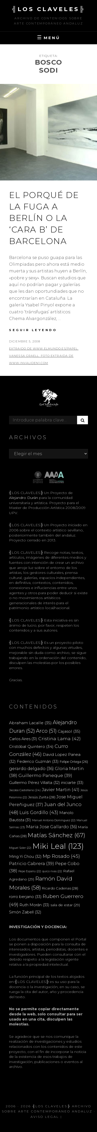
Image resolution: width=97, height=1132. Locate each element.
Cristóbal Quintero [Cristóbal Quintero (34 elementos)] (31, 746)
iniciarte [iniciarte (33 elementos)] (72, 782)
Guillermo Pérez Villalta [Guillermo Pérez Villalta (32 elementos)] (34, 782)
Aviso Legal (45, 1117)
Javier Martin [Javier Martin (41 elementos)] (60, 789)
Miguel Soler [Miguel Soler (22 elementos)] (20, 848)
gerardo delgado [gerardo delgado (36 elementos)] (31, 768)
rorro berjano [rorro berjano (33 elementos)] (25, 896)
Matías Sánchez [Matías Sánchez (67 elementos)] (56, 835)
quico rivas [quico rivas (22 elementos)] (52, 871)
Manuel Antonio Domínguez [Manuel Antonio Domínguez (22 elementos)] (54, 820)
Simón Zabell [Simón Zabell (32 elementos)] (25, 912)
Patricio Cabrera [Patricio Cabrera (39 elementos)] (31, 863)
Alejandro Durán (23, 497)
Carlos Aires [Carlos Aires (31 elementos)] (23, 739)
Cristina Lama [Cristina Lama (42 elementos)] (59, 738)
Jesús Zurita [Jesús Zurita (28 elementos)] (41, 797)
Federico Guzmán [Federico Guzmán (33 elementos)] (38, 761)
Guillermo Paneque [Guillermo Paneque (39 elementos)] (45, 775)
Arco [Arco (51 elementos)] (46, 731)
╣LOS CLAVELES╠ (48, 9)
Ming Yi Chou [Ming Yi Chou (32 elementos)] (25, 856)
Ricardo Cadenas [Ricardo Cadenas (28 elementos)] (60, 888)
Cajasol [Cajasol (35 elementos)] (69, 731)
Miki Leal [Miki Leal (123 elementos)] (58, 846)
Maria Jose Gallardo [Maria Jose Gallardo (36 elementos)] (51, 826)
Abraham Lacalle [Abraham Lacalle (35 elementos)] (30, 722)
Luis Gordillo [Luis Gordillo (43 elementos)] (38, 812)
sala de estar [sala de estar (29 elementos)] (65, 905)
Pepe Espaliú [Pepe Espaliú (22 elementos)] (29, 871)
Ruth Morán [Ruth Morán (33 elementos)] (34, 904)
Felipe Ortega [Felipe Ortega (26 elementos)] (74, 762)
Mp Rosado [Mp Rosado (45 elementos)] (61, 856)
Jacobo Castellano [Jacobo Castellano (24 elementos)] (25, 790)
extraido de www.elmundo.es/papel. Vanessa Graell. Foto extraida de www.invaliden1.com (43, 356)
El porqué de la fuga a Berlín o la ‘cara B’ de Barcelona (44, 218)
